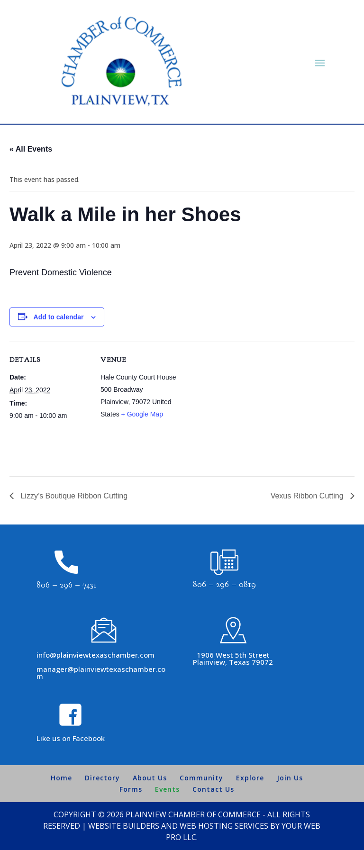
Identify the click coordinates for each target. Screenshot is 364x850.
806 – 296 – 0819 (224, 584)
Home (61, 777)
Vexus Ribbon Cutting (308, 496)
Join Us (290, 777)
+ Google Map (142, 414)
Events (167, 789)
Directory (102, 777)
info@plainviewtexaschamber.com (95, 655)
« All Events (30, 149)
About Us (150, 777)
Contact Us (213, 789)
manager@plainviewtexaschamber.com (100, 672)
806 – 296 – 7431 (66, 584)
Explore (250, 777)
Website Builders (123, 826)
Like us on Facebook (70, 738)
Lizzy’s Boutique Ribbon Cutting (72, 496)
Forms (130, 789)
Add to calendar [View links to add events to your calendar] (59, 317)
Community (201, 777)
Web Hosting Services (224, 826)
